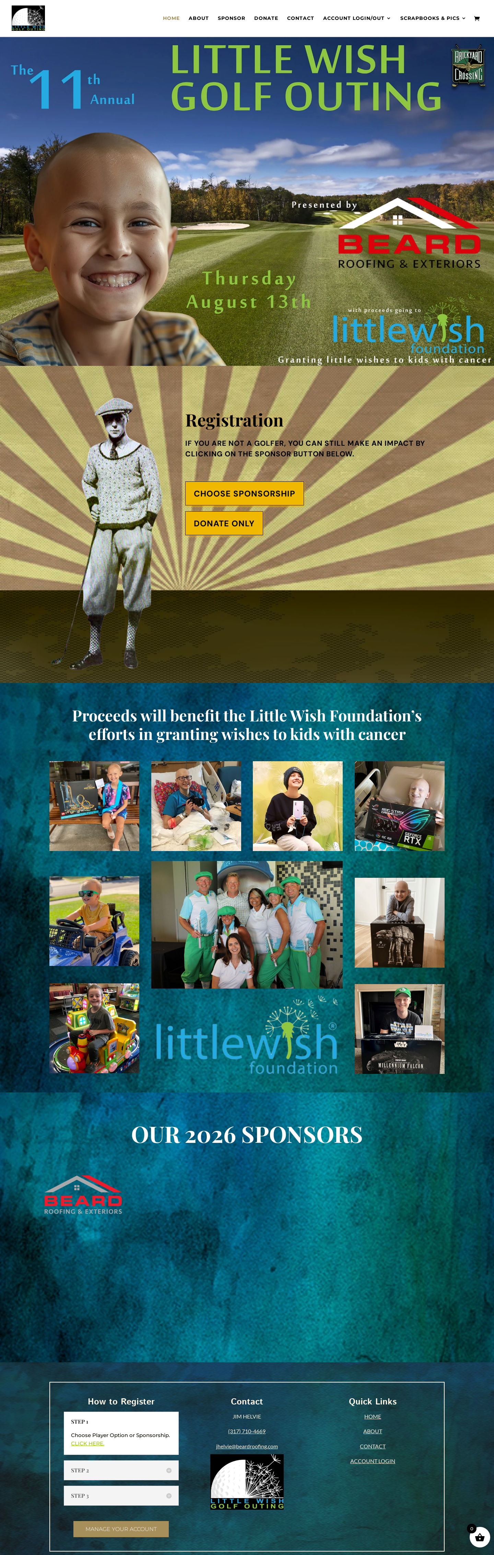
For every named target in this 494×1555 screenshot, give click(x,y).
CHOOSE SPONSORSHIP (244, 493)
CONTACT (373, 1446)
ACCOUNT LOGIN (372, 1461)
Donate (266, 18)
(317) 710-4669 (247, 1431)
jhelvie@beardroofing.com (247, 1446)
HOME (372, 1416)
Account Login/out (354, 18)
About (199, 18)
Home (171, 18)
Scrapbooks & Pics (430, 18)
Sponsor (231, 18)
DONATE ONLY (224, 523)
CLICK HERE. (87, 1443)
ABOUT (372, 1431)
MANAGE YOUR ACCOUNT (121, 1529)
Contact (300, 18)
